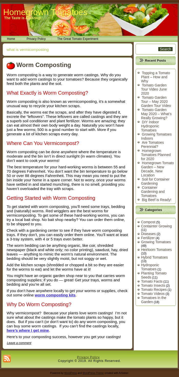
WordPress (70, 373)
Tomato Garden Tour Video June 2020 (154, 89)
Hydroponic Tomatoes (150, 267)
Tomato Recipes (154, 289)
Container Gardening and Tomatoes (153, 191)
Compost (148, 222)
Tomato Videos (153, 294)
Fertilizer (148, 238)
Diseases (148, 234)
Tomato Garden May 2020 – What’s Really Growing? (156, 114)
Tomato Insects (153, 285)
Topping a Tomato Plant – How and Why (155, 77)
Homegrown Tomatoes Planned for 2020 (156, 155)
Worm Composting (43, 64)
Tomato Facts (152, 281)
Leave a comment (19, 343)
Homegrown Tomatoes (45, 12)
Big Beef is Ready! (156, 200)
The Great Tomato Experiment (77, 39)
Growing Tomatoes (156, 242)
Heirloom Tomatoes (156, 250)
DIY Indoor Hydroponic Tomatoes (150, 126)
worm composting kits (55, 295)
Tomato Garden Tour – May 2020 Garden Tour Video (156, 101)
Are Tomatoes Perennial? (152, 144)
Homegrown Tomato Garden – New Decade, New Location (157, 169)
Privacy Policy (36, 39)
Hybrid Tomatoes (154, 257)
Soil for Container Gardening (155, 181)
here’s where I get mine (28, 330)
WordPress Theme (93, 373)
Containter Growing (156, 226)
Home (11, 39)
